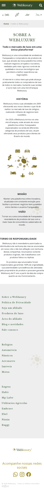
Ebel (4, 414)
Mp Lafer (8, 397)
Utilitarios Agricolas (14, 403)
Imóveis (7, 366)
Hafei (5, 392)
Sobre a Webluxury (14, 297)
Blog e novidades (12, 324)
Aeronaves (8, 361)
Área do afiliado (12, 319)
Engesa (6, 387)
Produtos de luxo (13, 313)
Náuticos (7, 355)
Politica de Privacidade (16, 302)
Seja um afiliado (12, 308)
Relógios (7, 344)
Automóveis (9, 350)
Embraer (7, 408)
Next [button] (41, 15)
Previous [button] (3, 15)
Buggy (6, 425)
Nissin (6, 419)
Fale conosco (10, 330)
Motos (6, 372)
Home (6, 24)
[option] (7, 15)
